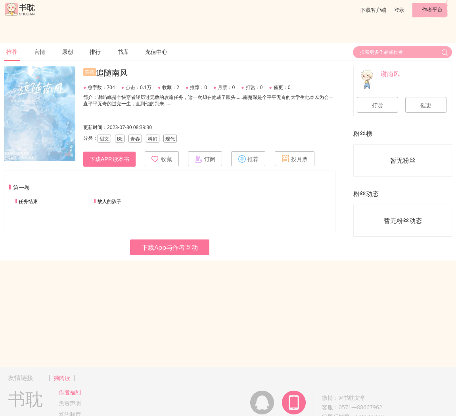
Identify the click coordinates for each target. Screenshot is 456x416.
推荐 (11, 51)
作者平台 (432, 9)
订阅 (205, 159)
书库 (122, 51)
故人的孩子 (109, 201)
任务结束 (28, 201)
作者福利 (70, 392)
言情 (39, 51)
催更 (425, 105)
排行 (95, 51)
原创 (67, 51)
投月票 (295, 159)
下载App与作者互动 (170, 247)
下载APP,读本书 (109, 159)
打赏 (377, 105)
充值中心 (156, 51)
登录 (399, 9)
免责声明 (70, 403)
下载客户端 (373, 9)
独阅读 (62, 378)
